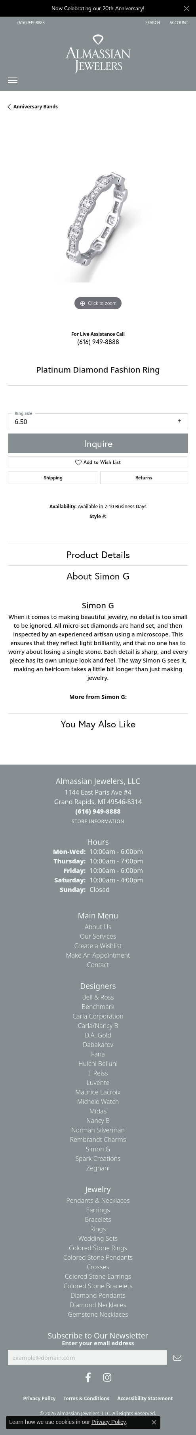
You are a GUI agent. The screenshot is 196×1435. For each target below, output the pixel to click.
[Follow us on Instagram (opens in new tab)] (107, 1377)
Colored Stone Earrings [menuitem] (98, 1276)
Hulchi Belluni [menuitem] (98, 1063)
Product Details (98, 554)
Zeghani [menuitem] (98, 1168)
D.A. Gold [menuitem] (98, 1035)
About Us (98, 926)
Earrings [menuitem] (98, 1210)
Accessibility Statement (145, 1398)
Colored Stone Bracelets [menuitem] (98, 1286)
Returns (143, 478)
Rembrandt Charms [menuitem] (98, 1139)
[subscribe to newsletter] (177, 1357)
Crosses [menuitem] (98, 1267)
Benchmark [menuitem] (98, 1006)
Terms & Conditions (86, 1398)
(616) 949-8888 (98, 341)
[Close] (186, 8)
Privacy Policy (39, 1398)
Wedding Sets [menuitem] (98, 1238)
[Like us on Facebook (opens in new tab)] (88, 1377)
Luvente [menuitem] (98, 1082)
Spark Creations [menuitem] (97, 1158)
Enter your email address (98, 1343)
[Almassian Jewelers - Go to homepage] (98, 51)
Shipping (53, 478)
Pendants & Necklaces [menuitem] (97, 1200)
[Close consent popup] (154, 1422)
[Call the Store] (98, 811)
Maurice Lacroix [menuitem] (97, 1092)
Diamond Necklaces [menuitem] (98, 1305)
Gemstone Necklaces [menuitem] (98, 1314)
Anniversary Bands (35, 106)
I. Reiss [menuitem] (98, 1073)
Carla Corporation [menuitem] (98, 1016)
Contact (98, 964)
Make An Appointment (98, 955)
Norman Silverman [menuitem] (98, 1130)
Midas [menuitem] (98, 1111)
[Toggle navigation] (12, 82)
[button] (152, 22)
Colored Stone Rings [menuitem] (98, 1248)
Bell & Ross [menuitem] (98, 997)
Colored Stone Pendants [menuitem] (98, 1257)
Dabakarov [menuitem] (98, 1044)
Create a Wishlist (98, 945)
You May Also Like (98, 724)
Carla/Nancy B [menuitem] (98, 1025)
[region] (98, 222)
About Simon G (98, 576)
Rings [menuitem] (98, 1229)
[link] (30, 22)
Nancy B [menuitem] (98, 1120)
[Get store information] (98, 821)
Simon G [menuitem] (98, 1149)
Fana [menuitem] (98, 1054)
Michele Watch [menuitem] (98, 1101)
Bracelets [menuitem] (98, 1219)
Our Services (98, 936)
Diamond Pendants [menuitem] (98, 1295)
